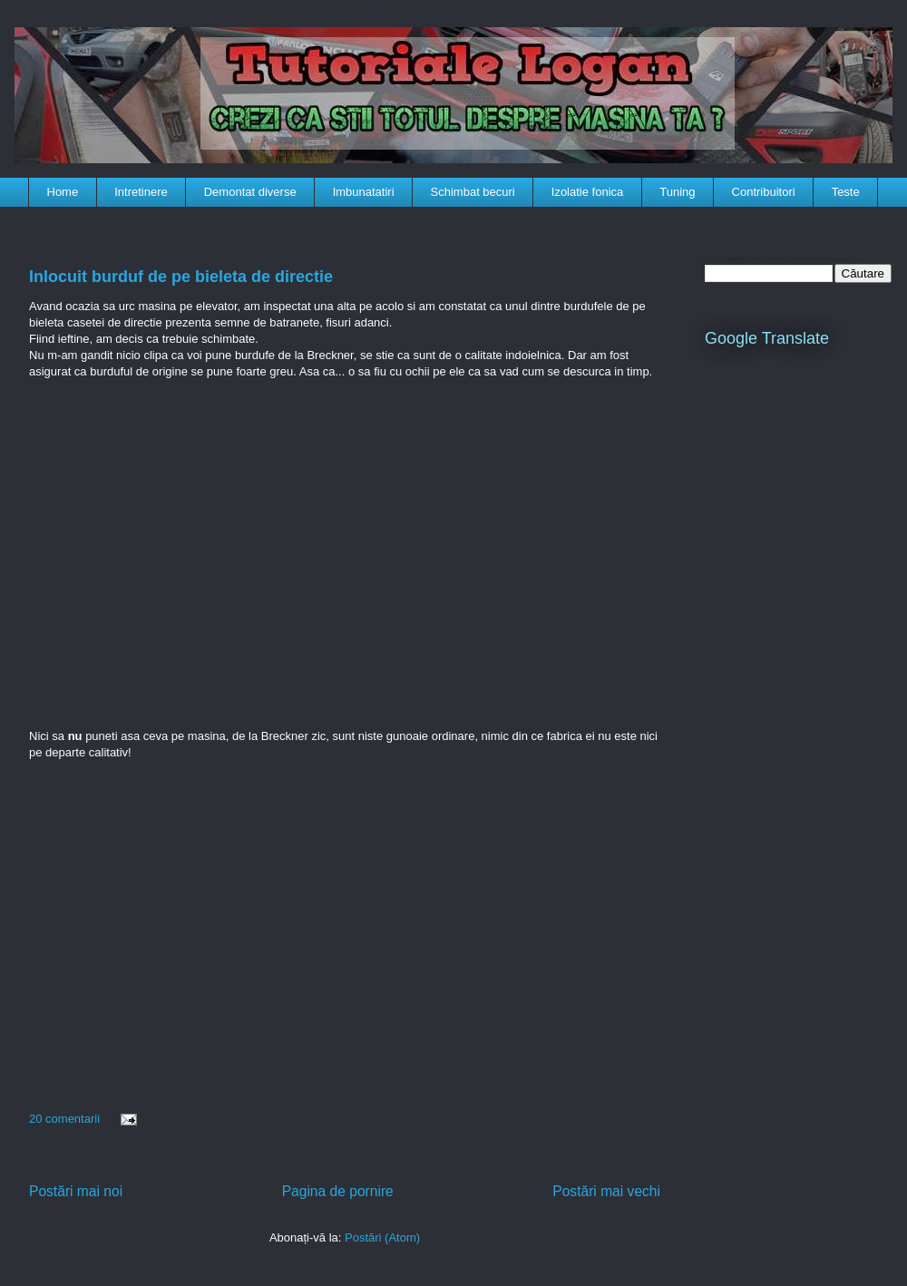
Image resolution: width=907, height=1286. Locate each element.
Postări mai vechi (606, 1191)
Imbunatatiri (364, 192)
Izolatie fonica (587, 192)
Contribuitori (763, 192)
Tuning (677, 192)
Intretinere (141, 192)
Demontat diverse (250, 192)
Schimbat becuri (473, 192)
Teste (846, 192)
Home (63, 192)
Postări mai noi (75, 1191)
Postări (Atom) (382, 1237)
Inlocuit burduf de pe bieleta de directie (181, 277)
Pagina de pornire (338, 1191)
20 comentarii (64, 1118)
